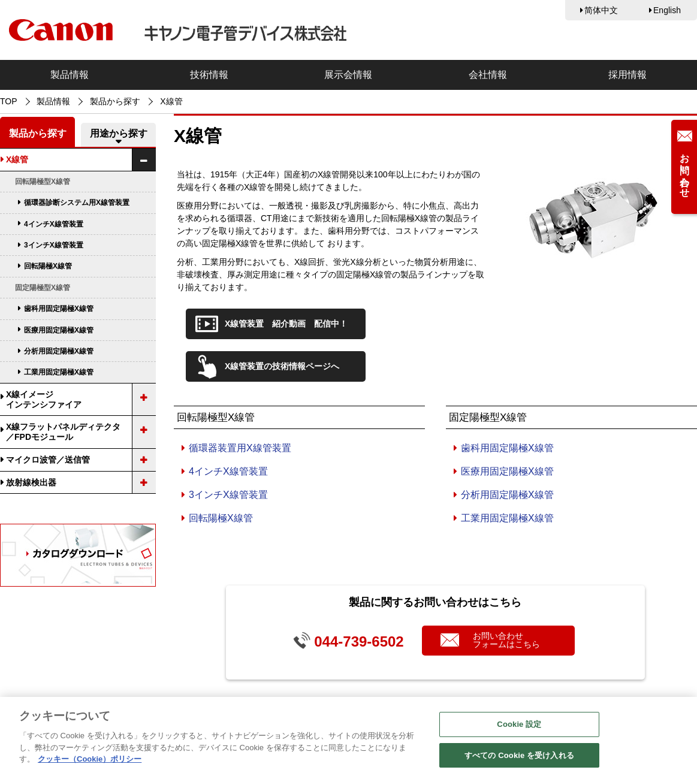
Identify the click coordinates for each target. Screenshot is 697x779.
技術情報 (209, 75)
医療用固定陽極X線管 (507, 471)
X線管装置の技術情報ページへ (282, 366)
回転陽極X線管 (221, 518)
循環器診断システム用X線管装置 (76, 202)
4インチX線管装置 (228, 471)
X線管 (17, 159)
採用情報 (627, 75)
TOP (8, 101)
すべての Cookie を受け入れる (519, 759)
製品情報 (69, 75)
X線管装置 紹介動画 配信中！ (286, 323)
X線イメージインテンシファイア (44, 399)
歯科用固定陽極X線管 (507, 448)
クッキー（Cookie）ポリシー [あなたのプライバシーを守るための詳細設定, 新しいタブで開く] (89, 763)
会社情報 (488, 75)
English (667, 10)
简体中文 (601, 10)
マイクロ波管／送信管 (48, 459)
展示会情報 (348, 75)
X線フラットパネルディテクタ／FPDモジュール (63, 432)
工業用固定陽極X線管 (507, 518)
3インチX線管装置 (228, 495)
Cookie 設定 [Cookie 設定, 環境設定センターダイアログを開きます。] (519, 728)
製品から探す (115, 101)
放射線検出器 (31, 482)
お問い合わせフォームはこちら (506, 640)
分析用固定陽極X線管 (507, 495)
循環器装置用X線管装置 (240, 448)
